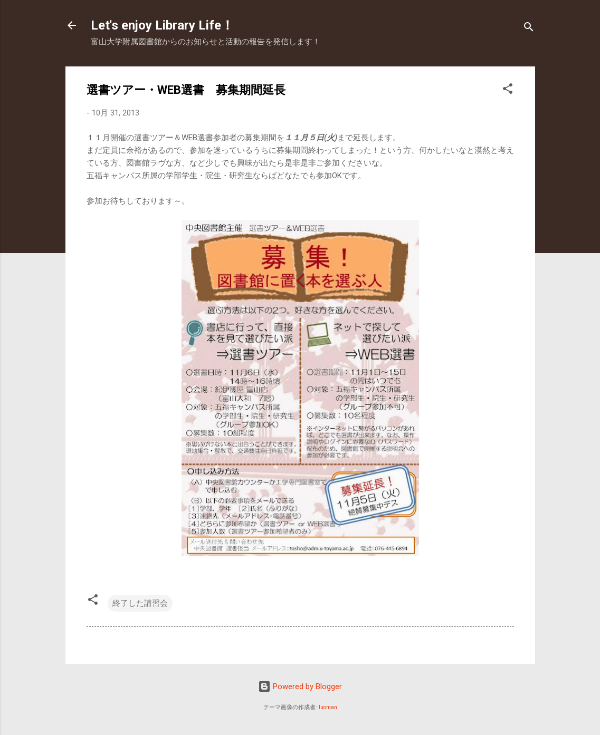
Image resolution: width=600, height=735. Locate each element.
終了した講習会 (140, 603)
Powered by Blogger (300, 686)
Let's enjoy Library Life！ (162, 25)
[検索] (528, 29)
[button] (507, 90)
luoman (328, 707)
